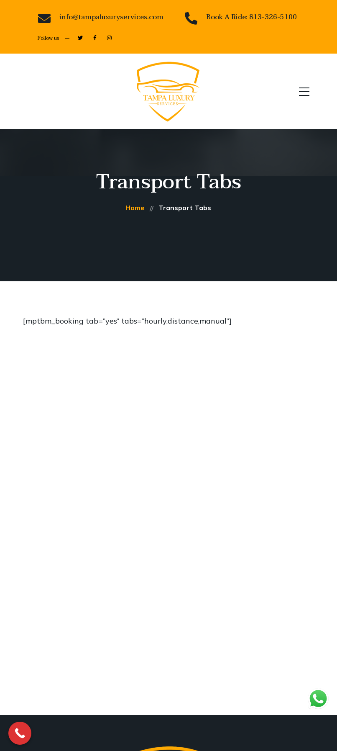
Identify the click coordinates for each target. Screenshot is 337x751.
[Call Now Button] (19, 733)
